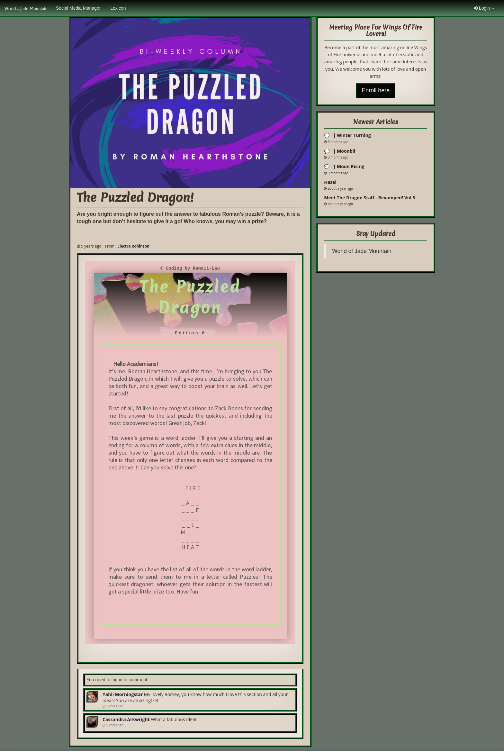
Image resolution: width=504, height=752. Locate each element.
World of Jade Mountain (362, 251)
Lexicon (118, 8)
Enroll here (376, 90)
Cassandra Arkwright (126, 719)
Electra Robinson (133, 246)
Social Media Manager (78, 8)
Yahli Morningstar (123, 694)
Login (484, 8)
